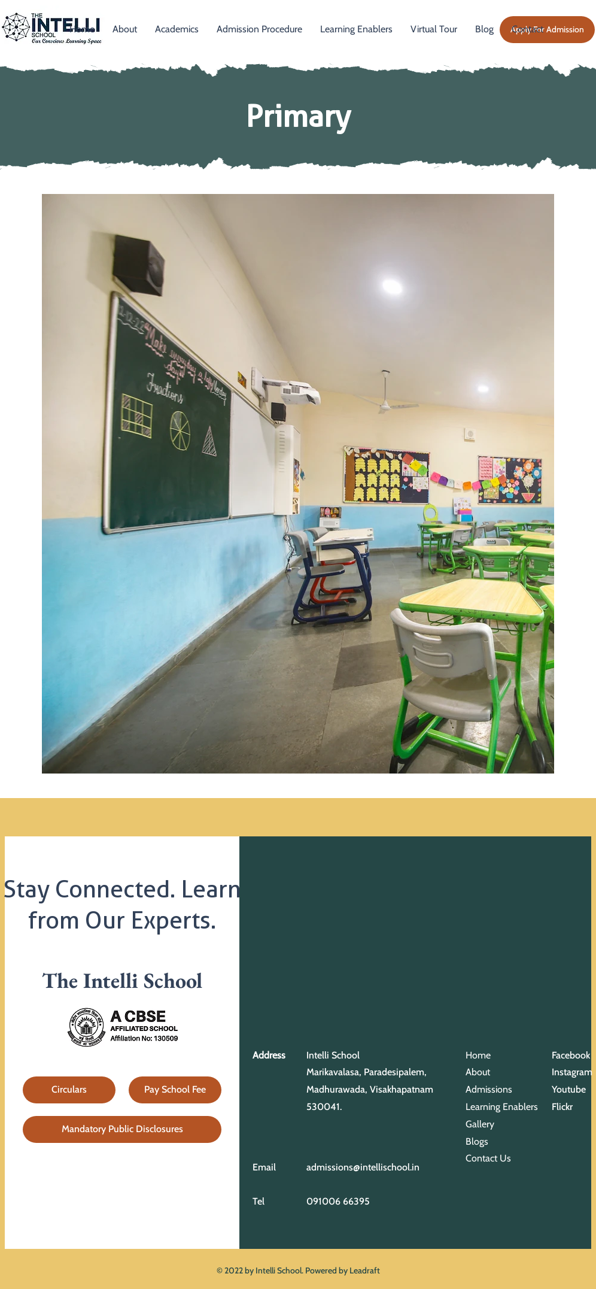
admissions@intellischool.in (362, 1167)
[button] (177, 29)
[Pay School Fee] (175, 1089)
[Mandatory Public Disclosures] (122, 1129)
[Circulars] (69, 1089)
